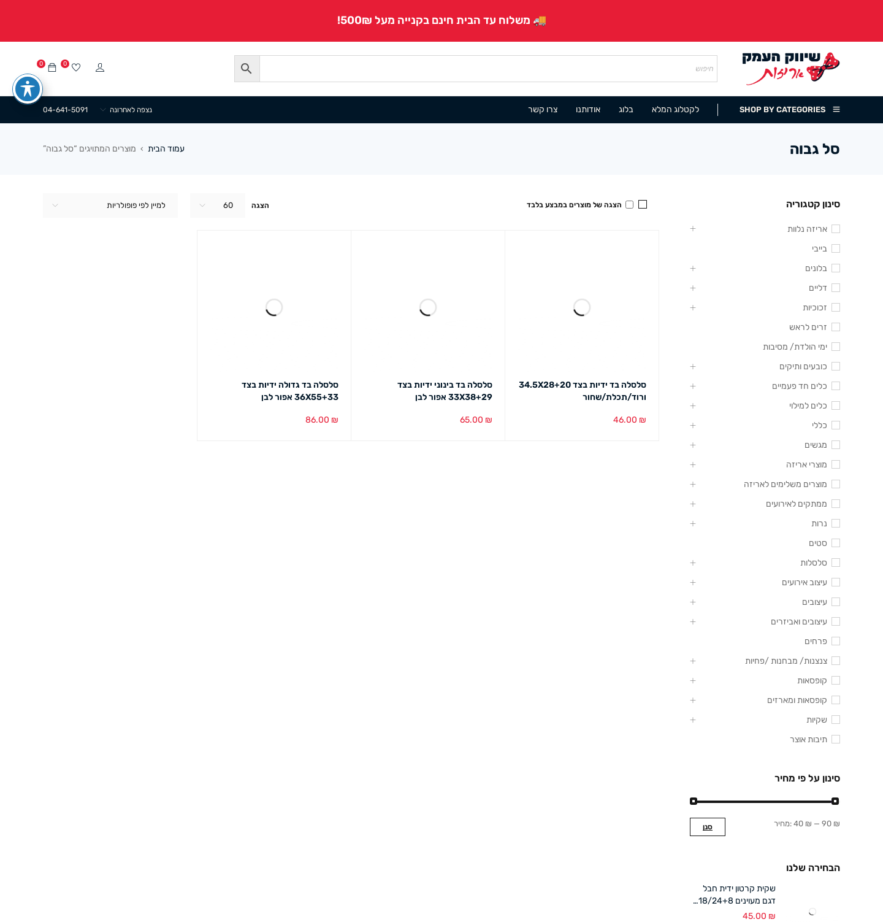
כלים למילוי (808, 406)
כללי (819, 425)
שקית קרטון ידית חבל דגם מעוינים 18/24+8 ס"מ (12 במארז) (737, 895)
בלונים (816, 268)
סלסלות (813, 563)
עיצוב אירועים (804, 582)
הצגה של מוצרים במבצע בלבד (580, 205)
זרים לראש (808, 327)
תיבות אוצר (808, 739)
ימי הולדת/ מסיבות (795, 347)
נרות (819, 523)
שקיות (816, 720)
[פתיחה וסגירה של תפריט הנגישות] (27, 80)
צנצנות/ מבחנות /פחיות (786, 661)
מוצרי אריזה (806, 464)
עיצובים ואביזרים (799, 622)
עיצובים (814, 602)
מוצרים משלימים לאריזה (785, 484)
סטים (818, 543)
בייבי (819, 249)
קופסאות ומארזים (797, 700)
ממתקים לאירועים (796, 504)
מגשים (816, 445)
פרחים (816, 641)
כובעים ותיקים (803, 366)
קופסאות (812, 680)
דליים (818, 288)
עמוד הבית (166, 149)
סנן (708, 827)
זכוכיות (815, 307)
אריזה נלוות (807, 229)
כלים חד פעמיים (799, 386)
